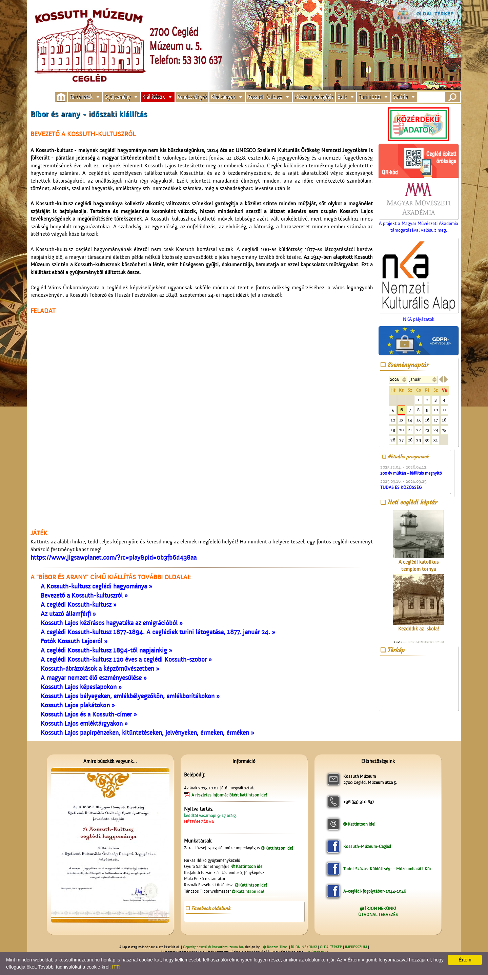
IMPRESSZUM (356, 947)
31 (435, 439)
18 (444, 419)
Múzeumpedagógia (314, 97)
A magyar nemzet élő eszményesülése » (94, 678)
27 (401, 439)
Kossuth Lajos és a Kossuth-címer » (89, 714)
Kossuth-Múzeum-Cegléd (367, 846)
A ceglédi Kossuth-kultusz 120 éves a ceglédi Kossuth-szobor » (126, 659)
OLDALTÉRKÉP (331, 947)
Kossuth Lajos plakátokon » (78, 705)
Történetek (81, 97)
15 (418, 419)
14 (410, 419)
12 (393, 419)
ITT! (116, 967)
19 (393, 429)
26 (392, 439)
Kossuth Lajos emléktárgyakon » (84, 723)
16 (427, 419)
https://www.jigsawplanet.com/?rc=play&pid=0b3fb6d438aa (113, 557)
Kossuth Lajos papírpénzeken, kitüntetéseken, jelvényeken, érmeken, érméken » (147, 733)
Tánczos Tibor (277, 947)
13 (401, 419)
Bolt (342, 97)
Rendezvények (192, 97)
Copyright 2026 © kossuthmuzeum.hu (213, 947)
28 (410, 439)
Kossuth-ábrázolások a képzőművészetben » (100, 668)
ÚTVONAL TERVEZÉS (378, 914)
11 (444, 409)
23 (427, 429)
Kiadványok (223, 97)
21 (410, 429)
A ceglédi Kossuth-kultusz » (79, 604)
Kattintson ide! (279, 848)
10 (435, 409)
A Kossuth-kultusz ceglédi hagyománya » (96, 586)
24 (435, 429)
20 (401, 429)
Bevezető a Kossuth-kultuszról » (84, 595)
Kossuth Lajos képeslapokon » (81, 687)
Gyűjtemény (117, 97)
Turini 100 (370, 97)
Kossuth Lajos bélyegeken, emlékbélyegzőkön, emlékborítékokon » (130, 696)
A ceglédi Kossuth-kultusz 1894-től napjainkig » (106, 650)
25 (444, 429)
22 (418, 429)
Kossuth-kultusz (264, 97)
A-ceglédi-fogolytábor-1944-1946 (374, 891)
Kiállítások (153, 97)
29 (418, 439)
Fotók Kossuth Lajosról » (74, 641)
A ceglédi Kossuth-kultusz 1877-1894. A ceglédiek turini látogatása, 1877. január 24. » (158, 632)
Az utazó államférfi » (68, 614)
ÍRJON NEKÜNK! (304, 947)
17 (436, 419)
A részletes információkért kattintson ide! (229, 794)
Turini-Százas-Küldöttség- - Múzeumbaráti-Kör (387, 868)
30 (427, 439)
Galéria (400, 97)
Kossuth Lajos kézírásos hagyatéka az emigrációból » (112, 623)
